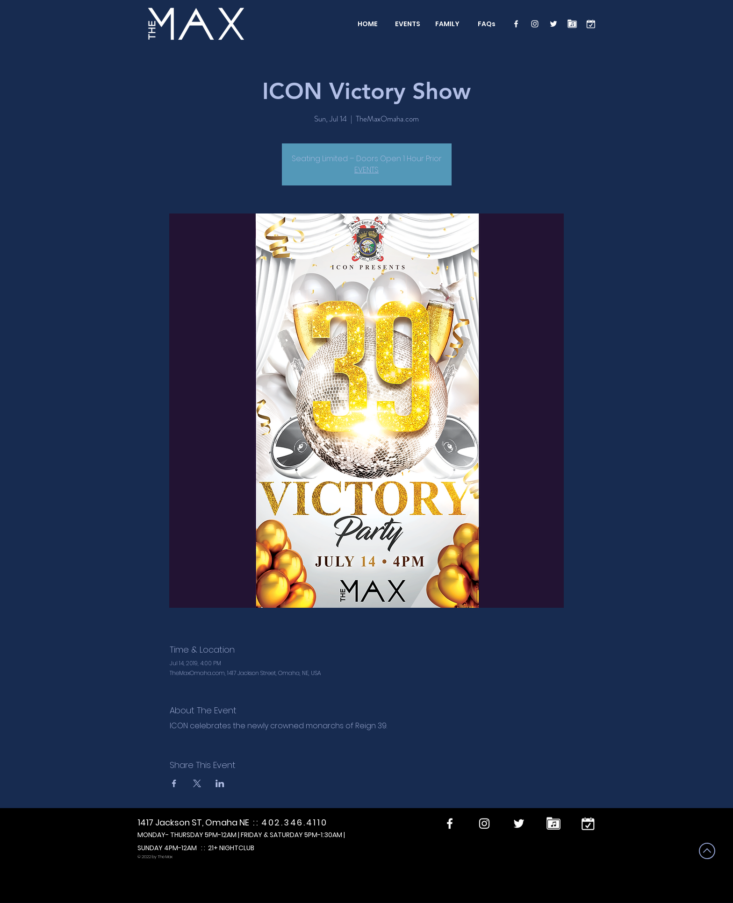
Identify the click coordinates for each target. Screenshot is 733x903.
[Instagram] (534, 23)
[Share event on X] (197, 783)
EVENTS (366, 169)
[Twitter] (553, 23)
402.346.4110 (294, 822)
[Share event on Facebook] (174, 783)
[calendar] (591, 23)
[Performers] (572, 23)
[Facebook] (516, 23)
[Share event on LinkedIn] (220, 783)
